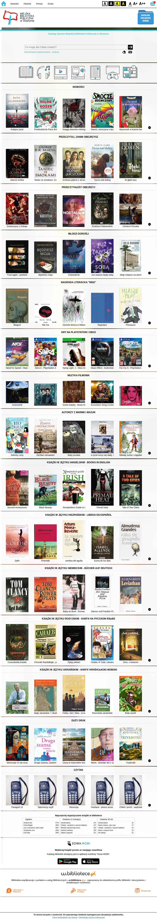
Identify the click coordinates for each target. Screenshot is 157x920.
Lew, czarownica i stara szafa (33, 828)
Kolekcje (55, 52)
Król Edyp (27, 833)
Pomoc (39, 4)
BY (123, 3)
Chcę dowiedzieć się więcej (64, 917)
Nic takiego (102, 833)
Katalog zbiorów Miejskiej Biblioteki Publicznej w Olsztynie (78, 34)
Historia (27, 4)
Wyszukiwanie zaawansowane (37, 52)
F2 (142, 3)
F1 (135, 3)
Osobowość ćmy (29, 830)
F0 (130, 3)
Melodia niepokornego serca (70, 828)
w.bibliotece (76, 880)
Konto (50, 4)
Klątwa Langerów (67, 833)
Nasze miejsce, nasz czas (107, 825)
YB (117, 3)
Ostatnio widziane (67, 830)
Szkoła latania (65, 823)
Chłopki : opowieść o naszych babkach (74, 825)
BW (111, 3)
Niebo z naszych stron (105, 830)
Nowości (15, 4)
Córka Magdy (28, 825)
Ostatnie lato (28, 823)
